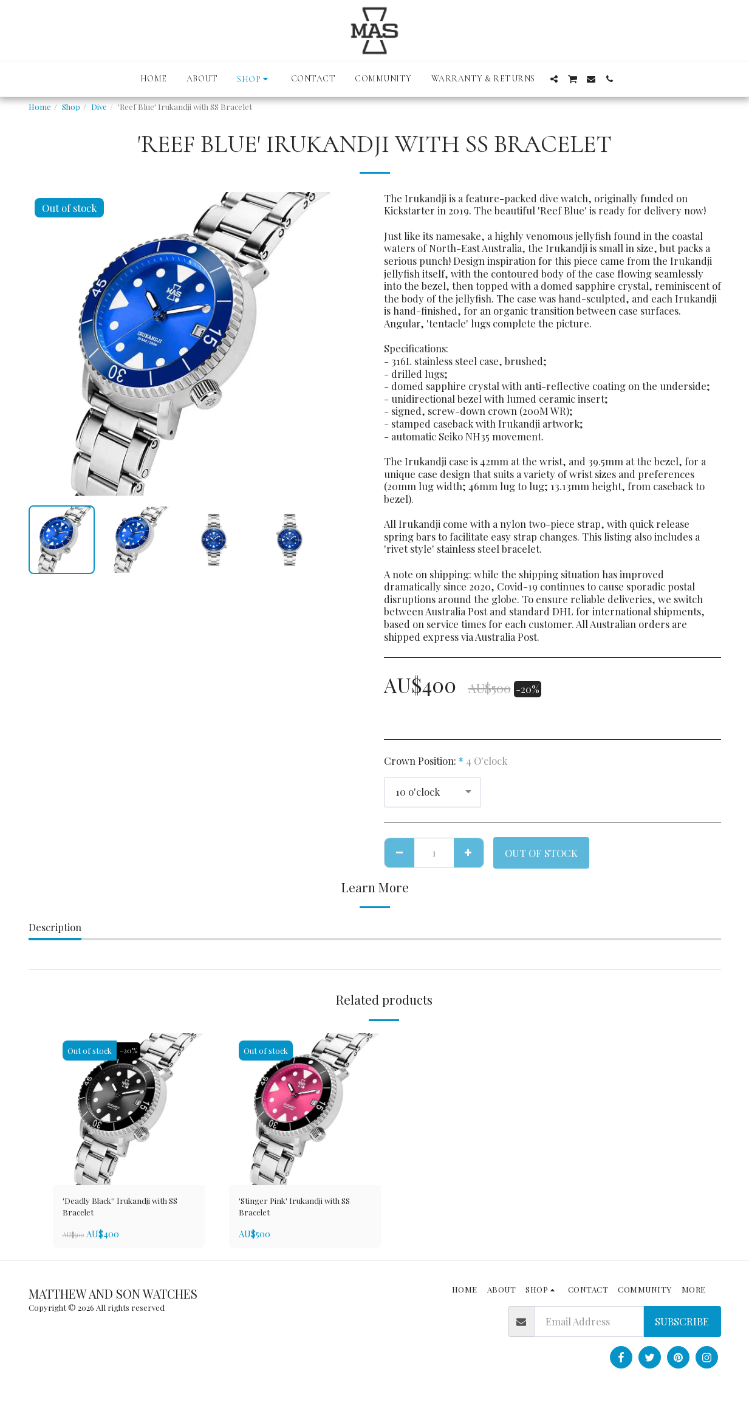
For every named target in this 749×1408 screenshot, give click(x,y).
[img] (129, 1109)
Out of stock (541, 852)
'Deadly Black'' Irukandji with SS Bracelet (118, 1209)
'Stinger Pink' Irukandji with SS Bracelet (303, 1209)
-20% (131, 1050)
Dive (99, 106)
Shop (71, 106)
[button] (554, 79)
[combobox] (432, 792)
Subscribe (682, 1327)
